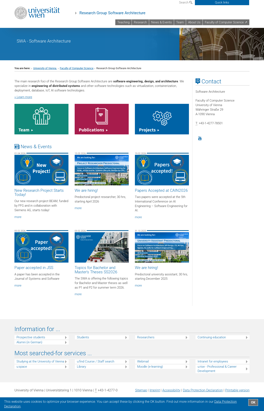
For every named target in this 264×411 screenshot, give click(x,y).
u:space (21, 370)
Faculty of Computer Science (76, 71)
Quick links (222, 2)
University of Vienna (45, 71)
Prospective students (30, 341)
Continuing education (212, 341)
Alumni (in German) (29, 346)
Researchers (145, 341)
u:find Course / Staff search (95, 365)
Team (180, 22)
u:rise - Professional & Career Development (217, 372)
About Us (194, 22)
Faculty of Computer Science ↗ (226, 22)
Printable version (237, 394)
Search (185, 2)
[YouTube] (200, 141)
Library (81, 370)
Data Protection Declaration (203, 394)
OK (253, 402)
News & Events (161, 22)
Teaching (123, 22)
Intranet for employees (213, 365)
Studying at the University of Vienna (40, 365)
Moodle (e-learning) (150, 370)
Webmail (143, 365)
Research (140, 22)
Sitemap (141, 394)
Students (83, 341)
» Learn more (23, 100)
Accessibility (171, 394)
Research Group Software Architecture (112, 13)
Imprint (155, 394)
